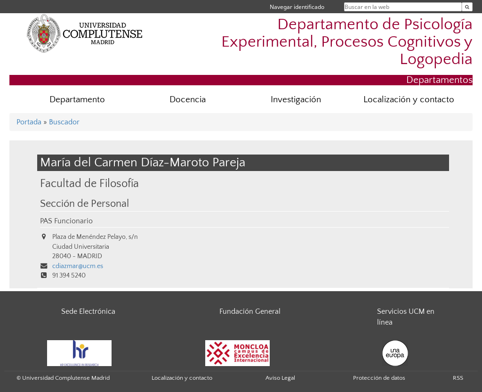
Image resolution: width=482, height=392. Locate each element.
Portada (28, 122)
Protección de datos (379, 378)
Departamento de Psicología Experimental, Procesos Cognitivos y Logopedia (347, 42)
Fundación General (250, 311)
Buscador (64, 122)
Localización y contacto (408, 100)
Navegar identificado (297, 7)
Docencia (187, 100)
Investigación (296, 100)
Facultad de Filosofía (89, 183)
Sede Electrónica (88, 311)
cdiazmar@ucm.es (77, 266)
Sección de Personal (84, 204)
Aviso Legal (280, 378)
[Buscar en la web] (467, 6)
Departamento (77, 100)
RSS (458, 378)
